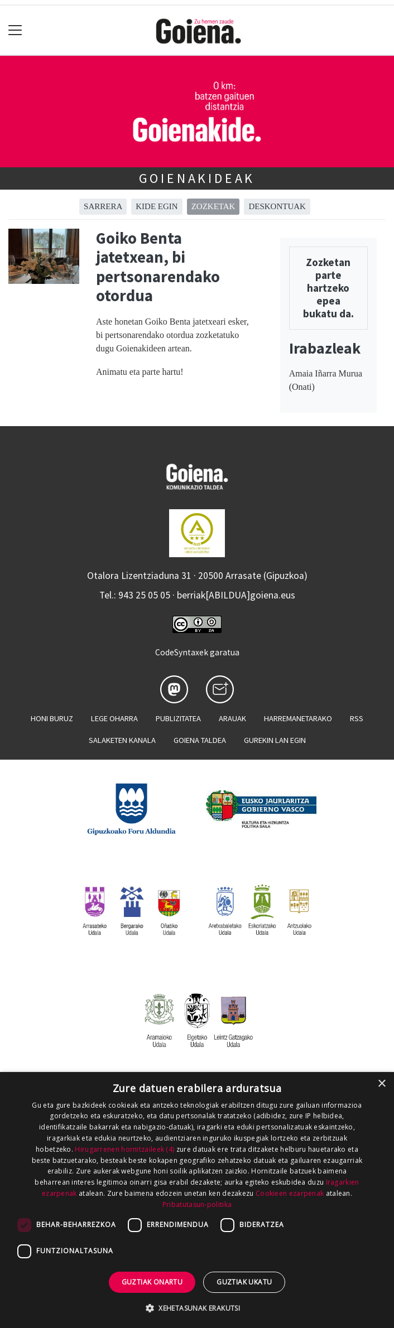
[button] (197, 1308)
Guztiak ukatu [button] (244, 1282)
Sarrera (103, 206)
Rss (356, 718)
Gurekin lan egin (275, 740)
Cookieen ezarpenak (290, 1193)
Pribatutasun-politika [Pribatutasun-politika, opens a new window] (197, 1204)
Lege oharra (114, 718)
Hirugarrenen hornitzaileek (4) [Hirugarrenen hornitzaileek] (124, 1149)
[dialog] (197, 1200)
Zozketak (213, 206)
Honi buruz (52, 718)
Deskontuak (277, 206)
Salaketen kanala (122, 740)
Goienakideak (197, 178)
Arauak (232, 718)
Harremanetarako (298, 718)
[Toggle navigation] (15, 30)
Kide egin (156, 206)
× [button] (381, 1084)
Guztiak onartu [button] (152, 1282)
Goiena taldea (200, 740)
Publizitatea (178, 718)
